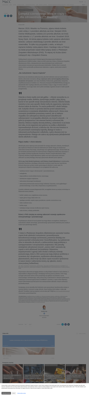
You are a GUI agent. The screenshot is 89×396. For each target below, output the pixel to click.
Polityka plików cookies (21, 393)
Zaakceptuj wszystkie (6, 393)
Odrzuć (13, 393)
